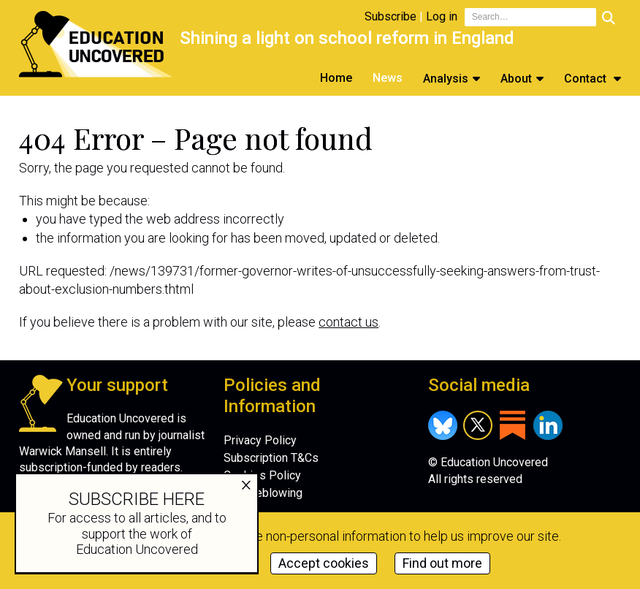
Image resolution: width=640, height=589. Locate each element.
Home (336, 78)
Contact (586, 79)
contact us (348, 322)
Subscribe (390, 16)
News (388, 78)
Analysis (445, 79)
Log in (441, 16)
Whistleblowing (263, 493)
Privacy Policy (260, 440)
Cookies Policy (262, 475)
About (516, 79)
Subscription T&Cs (271, 458)
